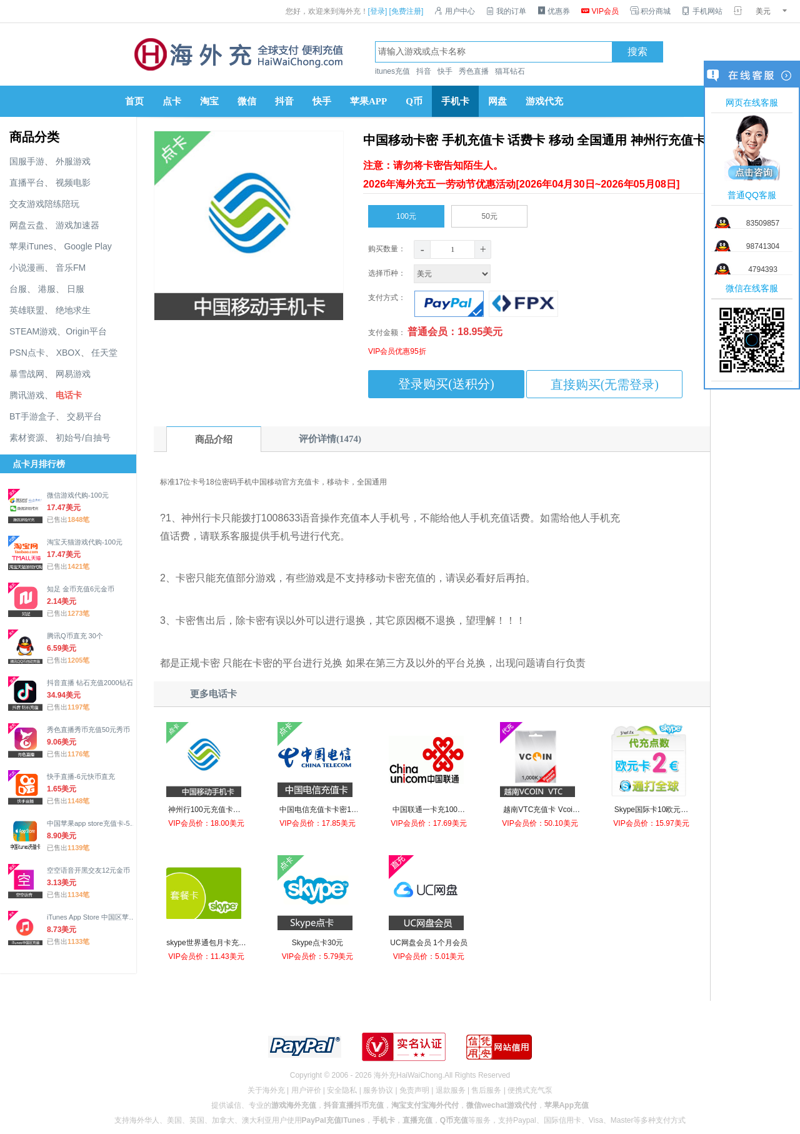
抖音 (423, 71)
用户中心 (454, 11)
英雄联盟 (26, 310)
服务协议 (378, 1090)
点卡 (171, 101)
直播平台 (26, 183)
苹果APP (368, 101)
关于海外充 (266, 1090)
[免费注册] (406, 11)
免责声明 (414, 1090)
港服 (47, 289)
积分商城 (650, 11)
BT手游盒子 (32, 416)
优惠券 (554, 11)
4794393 (763, 269)
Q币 (414, 101)
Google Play (87, 246)
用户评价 (306, 1090)
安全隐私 (342, 1090)
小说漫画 (26, 268)
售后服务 (486, 1090)
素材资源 (26, 438)
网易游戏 (73, 374)
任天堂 (104, 353)
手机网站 (702, 11)
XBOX (68, 353)
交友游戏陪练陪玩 (44, 204)
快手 (445, 71)
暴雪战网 (26, 374)
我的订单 (506, 11)
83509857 (762, 223)
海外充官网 (237, 54)
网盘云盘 (26, 225)
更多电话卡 (213, 694)
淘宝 (209, 101)
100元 (406, 214)
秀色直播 (474, 71)
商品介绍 (213, 439)
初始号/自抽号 (83, 438)
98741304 (762, 246)
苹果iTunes (31, 246)
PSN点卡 (27, 353)
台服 (18, 289)
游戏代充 (544, 101)
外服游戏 (73, 161)
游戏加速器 (77, 225)
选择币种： (430, 273)
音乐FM (71, 268)
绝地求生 (73, 310)
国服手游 (26, 161)
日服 (75, 289)
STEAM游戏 (33, 331)
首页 (134, 101)
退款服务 (451, 1090)
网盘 (497, 101)
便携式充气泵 (530, 1090)
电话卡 (69, 395)
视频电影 (73, 183)
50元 (490, 214)
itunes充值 (392, 71)
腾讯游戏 (26, 395)
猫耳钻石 (510, 71)
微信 (247, 101)
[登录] (378, 11)
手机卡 (455, 101)
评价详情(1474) (330, 439)
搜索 (637, 52)
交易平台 (84, 416)
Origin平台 (86, 331)
